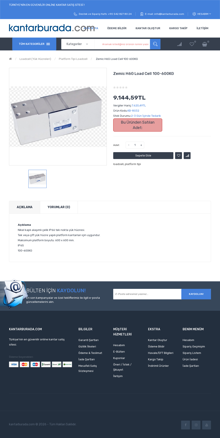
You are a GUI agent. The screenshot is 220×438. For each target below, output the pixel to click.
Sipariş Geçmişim (194, 346)
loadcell (118, 164)
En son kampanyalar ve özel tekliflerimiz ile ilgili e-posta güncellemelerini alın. (63, 299)
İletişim (118, 376)
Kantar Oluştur (157, 340)
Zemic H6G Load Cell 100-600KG (116, 59)
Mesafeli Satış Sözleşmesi (87, 368)
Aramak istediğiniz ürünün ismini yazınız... (155, 44)
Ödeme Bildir (156, 346)
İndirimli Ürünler (158, 365)
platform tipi (133, 164)
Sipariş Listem (192, 353)
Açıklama (24, 207)
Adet (116, 145)
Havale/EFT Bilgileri (160, 353)
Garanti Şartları (88, 340)
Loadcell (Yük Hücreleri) (35, 59)
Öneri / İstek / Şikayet (122, 367)
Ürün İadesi (190, 359)
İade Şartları (86, 359)
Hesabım (204, 13)
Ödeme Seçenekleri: (21, 356)
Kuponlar (119, 358)
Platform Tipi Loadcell (73, 59)
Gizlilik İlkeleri (87, 346)
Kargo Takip (155, 359)
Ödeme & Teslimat (90, 353)
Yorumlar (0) (59, 207)
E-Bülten (119, 351)
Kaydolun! (196, 294)
